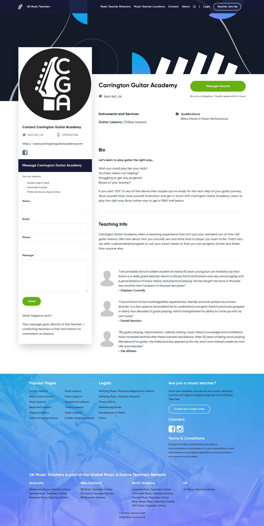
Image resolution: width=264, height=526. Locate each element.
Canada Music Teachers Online (151, 489)
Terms (102, 418)
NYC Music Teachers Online (149, 505)
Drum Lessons (37, 402)
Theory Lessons (74, 407)
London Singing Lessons (79, 418)
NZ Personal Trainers (93, 497)
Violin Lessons (73, 412)
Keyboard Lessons (40, 407)
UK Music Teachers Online (199, 489)
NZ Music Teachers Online (96, 489)
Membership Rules (110, 407)
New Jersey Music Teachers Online (153, 501)
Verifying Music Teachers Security (119, 396)
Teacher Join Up (227, 6)
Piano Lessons (73, 396)
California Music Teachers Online (152, 493)
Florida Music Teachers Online (150, 497)
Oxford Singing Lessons (43, 418)
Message (28, 255)
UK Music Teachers (34, 7)
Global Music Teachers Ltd (132, 517)
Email (26, 219)
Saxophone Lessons (77, 402)
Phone (26, 237)
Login (206, 6)
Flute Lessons (73, 391)
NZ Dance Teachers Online (97, 493)
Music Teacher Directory (116, 6)
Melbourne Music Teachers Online (50, 489)
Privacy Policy (107, 402)
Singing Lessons (39, 412)
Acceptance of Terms (112, 412)
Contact (173, 6)
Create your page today (189, 409)
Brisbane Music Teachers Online (48, 497)
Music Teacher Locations (149, 6)
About (186, 6)
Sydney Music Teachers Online (48, 493)
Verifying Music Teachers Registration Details (126, 391)
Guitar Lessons (38, 391)
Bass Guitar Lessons (41, 396)
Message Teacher (218, 86)
